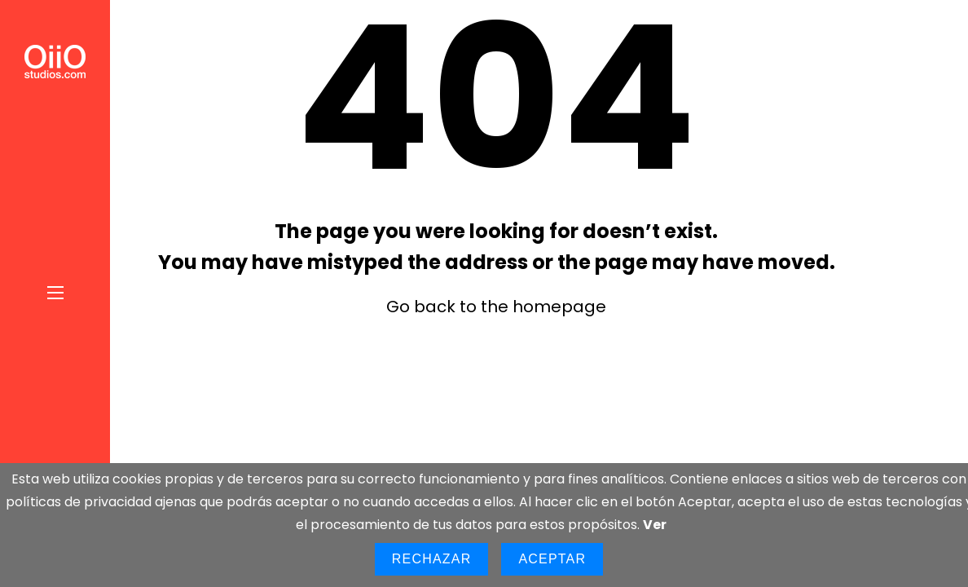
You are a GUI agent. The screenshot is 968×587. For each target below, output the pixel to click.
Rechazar (432, 559)
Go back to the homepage (496, 306)
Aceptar (552, 559)
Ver (655, 524)
